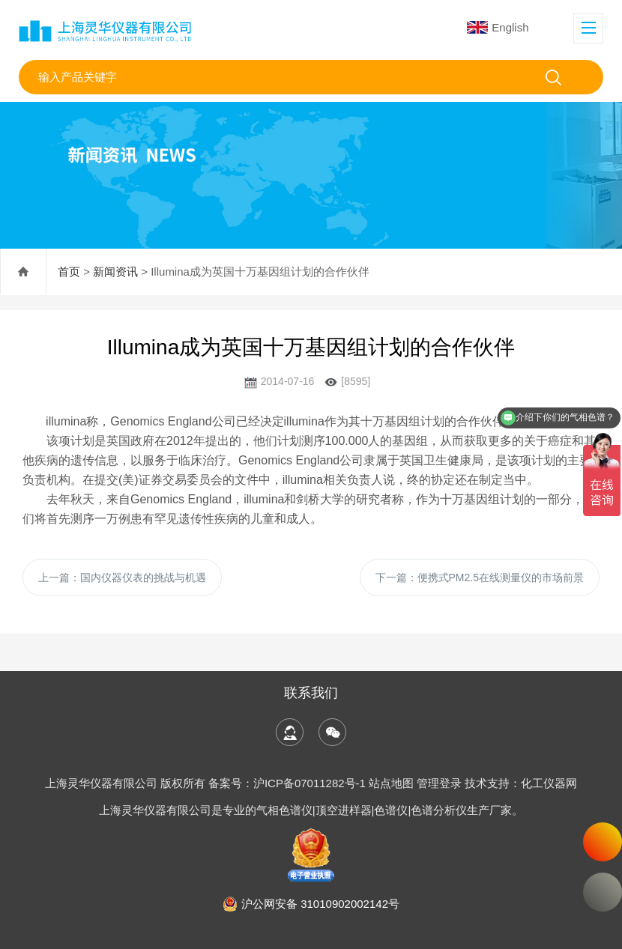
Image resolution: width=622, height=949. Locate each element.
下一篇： (479, 577)
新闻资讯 (115, 271)
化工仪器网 (549, 783)
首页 (69, 271)
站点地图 (391, 783)
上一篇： (122, 577)
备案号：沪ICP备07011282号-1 (288, 783)
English (497, 27)
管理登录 (439, 783)
